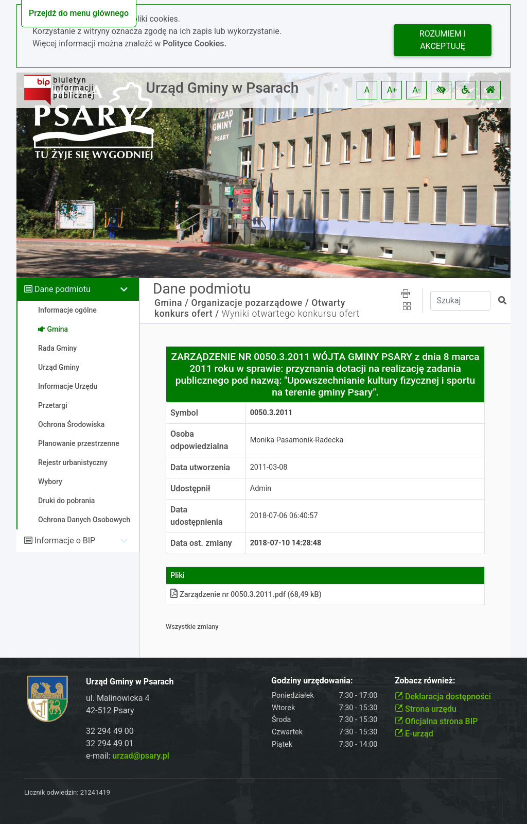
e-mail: (127, 756)
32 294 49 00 (110, 731)
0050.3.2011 (271, 412)
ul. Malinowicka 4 (117, 698)
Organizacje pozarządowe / (250, 303)
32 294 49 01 (110, 743)
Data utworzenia (200, 467)
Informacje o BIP (64, 540)
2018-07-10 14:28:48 (286, 543)
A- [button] (416, 90)
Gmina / (171, 303)
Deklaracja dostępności (443, 696)
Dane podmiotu (62, 289)
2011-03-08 (269, 467)
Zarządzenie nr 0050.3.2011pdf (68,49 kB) (246, 594)
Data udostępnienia (196, 516)
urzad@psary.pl (140, 756)
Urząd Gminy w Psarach (222, 87)
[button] (441, 90)
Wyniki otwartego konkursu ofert (291, 313)
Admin (261, 488)
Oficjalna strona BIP (436, 721)
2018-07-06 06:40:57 (284, 515)
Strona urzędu (425, 709)
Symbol (184, 413)
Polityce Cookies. (194, 43)
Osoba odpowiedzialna (199, 440)
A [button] (367, 90)
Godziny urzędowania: (312, 680)
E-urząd (414, 734)
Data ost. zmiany (201, 543)
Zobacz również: (425, 680)
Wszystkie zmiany (192, 626)
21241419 (95, 792)
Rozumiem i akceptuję (442, 40)
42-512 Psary (110, 710)
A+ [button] (392, 90)
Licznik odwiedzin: (51, 792)
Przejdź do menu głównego (79, 13)
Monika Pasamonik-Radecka (297, 440)
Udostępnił (190, 488)
